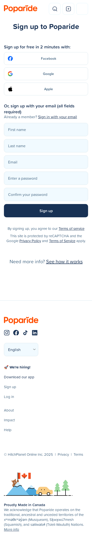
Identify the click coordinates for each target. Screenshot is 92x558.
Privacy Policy (30, 240)
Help (8, 429)
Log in (9, 396)
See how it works (64, 261)
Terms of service (71, 228)
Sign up (10, 386)
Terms (78, 454)
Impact (9, 420)
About (9, 410)
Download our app (19, 377)
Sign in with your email (57, 116)
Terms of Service (62, 240)
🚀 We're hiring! (17, 367)
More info (11, 529)
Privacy (63, 454)
